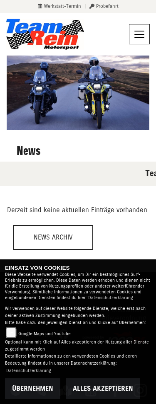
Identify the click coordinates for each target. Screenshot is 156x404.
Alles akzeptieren (103, 388)
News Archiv (53, 237)
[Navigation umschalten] (139, 34)
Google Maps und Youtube (44, 333)
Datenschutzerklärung (110, 297)
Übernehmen (32, 388)
